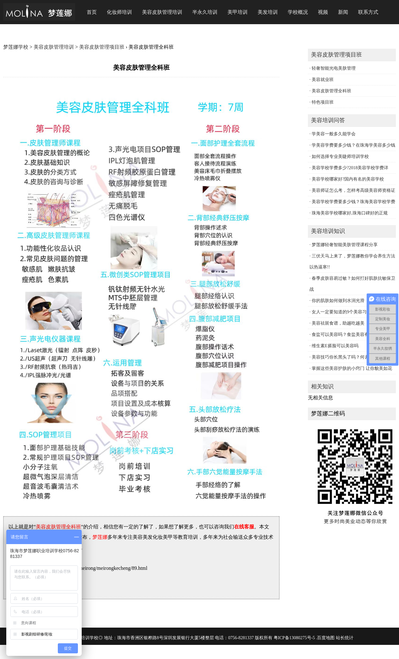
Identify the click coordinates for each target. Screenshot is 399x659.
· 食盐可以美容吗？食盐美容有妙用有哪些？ (352, 334)
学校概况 (298, 12)
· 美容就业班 (321, 79)
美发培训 (268, 12)
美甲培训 (237, 12)
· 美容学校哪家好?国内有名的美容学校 (346, 179)
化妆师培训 (119, 12)
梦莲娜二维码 (328, 413)
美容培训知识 (328, 231)
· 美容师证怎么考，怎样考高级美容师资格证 (352, 190)
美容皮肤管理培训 (162, 12)
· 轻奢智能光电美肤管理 (332, 68)
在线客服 (244, 526)
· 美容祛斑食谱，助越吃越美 (336, 323)
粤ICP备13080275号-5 (294, 637)
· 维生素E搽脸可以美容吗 (333, 345)
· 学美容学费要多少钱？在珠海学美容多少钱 (352, 145)
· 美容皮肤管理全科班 (330, 91)
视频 (323, 12)
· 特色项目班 (321, 102)
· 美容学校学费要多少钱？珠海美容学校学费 (352, 201)
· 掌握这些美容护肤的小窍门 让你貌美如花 (350, 368)
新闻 (343, 12)
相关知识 (322, 386)
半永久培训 (204, 12)
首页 (92, 12)
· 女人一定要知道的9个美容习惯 (340, 312)
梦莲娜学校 (15, 47)
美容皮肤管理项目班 (101, 47)
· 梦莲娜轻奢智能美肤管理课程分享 (343, 244)
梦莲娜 (99, 537)
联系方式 (368, 12)
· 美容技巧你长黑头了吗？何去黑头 (343, 357)
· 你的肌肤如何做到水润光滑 (336, 300)
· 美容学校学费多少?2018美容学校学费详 (348, 167)
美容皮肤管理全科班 (58, 526)
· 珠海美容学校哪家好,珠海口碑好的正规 (348, 213)
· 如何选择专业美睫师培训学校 (339, 156)
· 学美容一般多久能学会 (332, 134)
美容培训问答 (328, 120)
